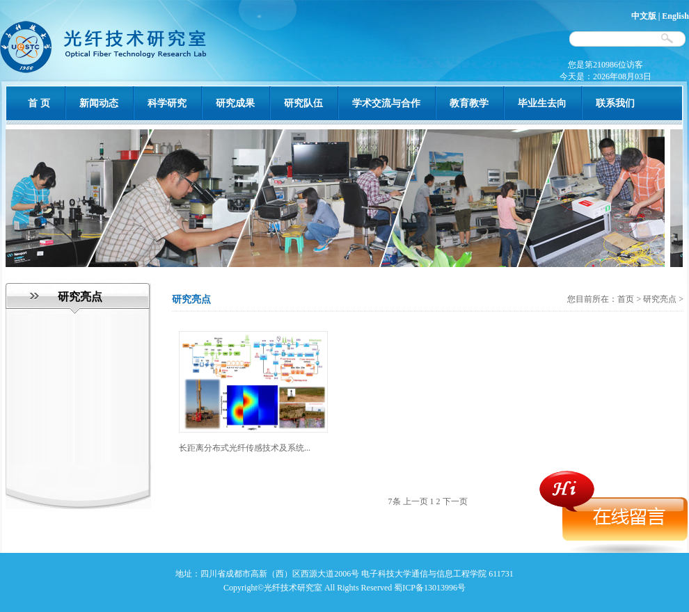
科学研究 (167, 103)
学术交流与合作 (386, 103)
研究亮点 (659, 299)
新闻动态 (98, 103)
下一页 (455, 501)
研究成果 (235, 103)
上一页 (415, 501)
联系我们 (615, 103)
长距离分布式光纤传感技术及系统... (244, 448)
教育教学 (469, 103)
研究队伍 (303, 103)
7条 (394, 501)
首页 (626, 299)
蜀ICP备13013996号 (430, 588)
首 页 (39, 103)
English (675, 16)
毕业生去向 (542, 103)
